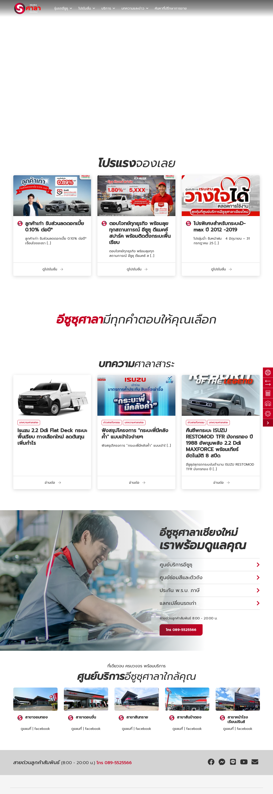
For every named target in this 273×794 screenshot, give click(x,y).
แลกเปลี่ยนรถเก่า (178, 603)
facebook (42, 728)
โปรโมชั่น (84, 8)
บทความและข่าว (132, 8)
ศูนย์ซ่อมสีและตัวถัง (181, 577)
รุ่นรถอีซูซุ (61, 8)
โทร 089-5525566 (181, 629)
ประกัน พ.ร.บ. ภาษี (180, 590)
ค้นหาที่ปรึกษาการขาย (171, 8)
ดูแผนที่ (26, 728)
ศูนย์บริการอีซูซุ (176, 564)
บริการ (106, 8)
